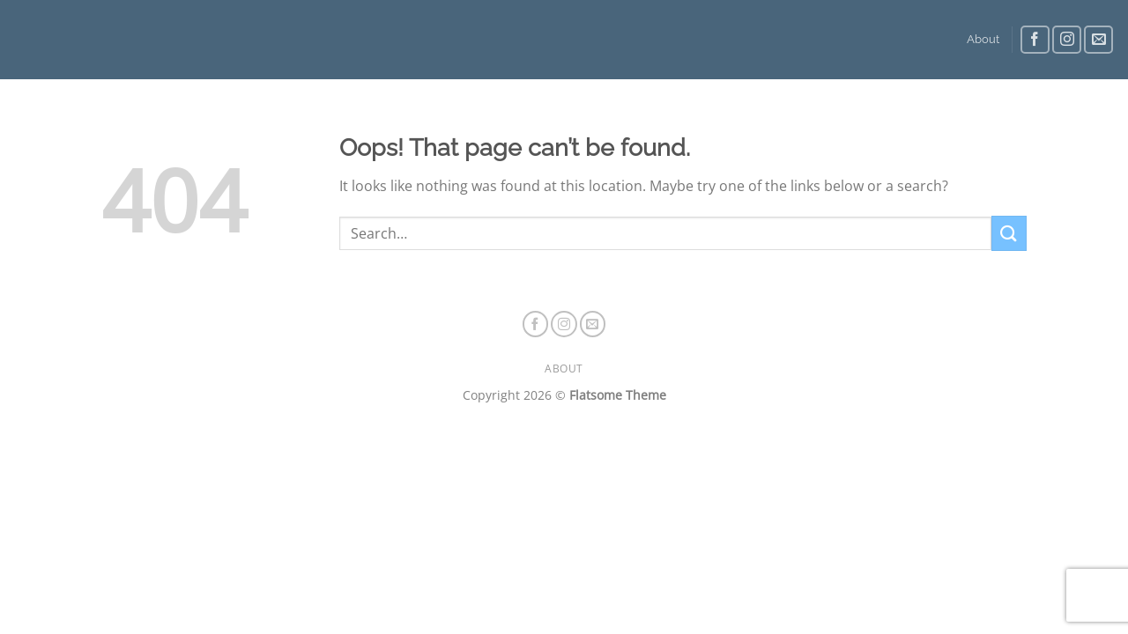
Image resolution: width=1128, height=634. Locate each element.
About (983, 39)
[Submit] (1009, 233)
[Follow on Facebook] (1035, 40)
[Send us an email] (1098, 40)
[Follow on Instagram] (1066, 40)
